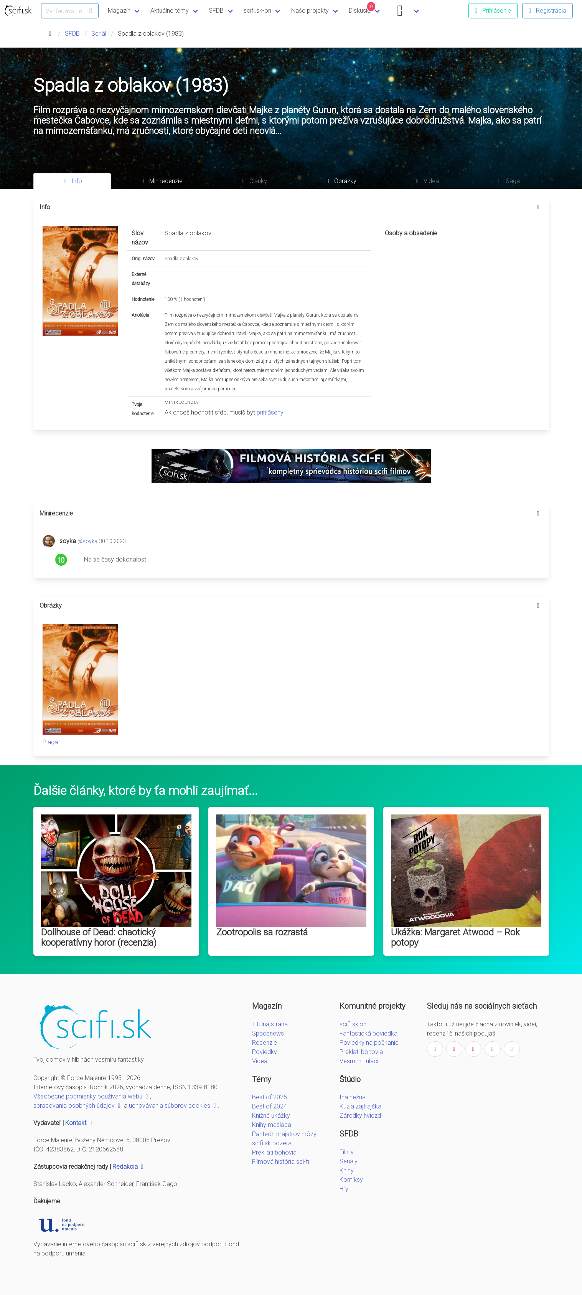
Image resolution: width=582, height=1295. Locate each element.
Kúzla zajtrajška (360, 1106)
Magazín (119, 10)
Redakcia (128, 1166)
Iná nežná (353, 1097)
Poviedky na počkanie (369, 1042)
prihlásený (270, 412)
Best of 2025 (269, 1097)
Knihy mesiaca (271, 1124)
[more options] (538, 207)
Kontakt (79, 1123)
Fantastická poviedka (368, 1033)
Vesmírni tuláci (359, 1061)
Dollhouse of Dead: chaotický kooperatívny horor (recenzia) (99, 937)
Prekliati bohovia (274, 1152)
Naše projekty (310, 10)
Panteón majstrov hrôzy (284, 1134)
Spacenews (268, 1033)
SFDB (216, 10)
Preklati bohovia (361, 1051)
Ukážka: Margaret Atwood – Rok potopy (455, 937)
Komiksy (351, 1179)
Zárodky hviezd (360, 1115)
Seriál (98, 33)
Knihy (347, 1170)
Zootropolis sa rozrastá (262, 932)
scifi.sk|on (353, 1024)
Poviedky (264, 1051)
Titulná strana (270, 1024)
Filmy (347, 1152)
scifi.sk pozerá (272, 1143)
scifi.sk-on (257, 10)
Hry (344, 1189)
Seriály (349, 1161)
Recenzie (264, 1042)
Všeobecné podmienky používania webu (91, 1096)
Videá (259, 1061)
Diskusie (362, 8)
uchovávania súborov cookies (173, 1105)
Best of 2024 (269, 1106)
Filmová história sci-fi (280, 1161)
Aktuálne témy (169, 10)
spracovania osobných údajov (77, 1105)
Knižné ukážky (271, 1115)
